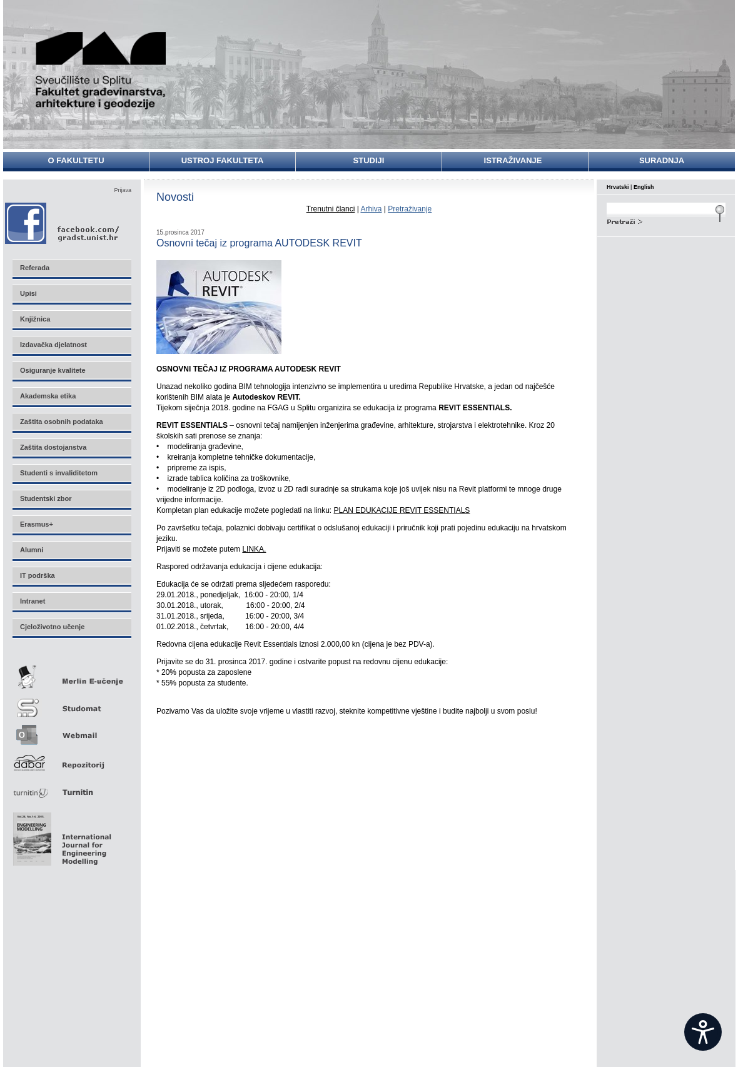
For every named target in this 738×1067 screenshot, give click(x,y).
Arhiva (371, 209)
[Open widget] (703, 1032)
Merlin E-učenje (71, 674)
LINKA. (254, 549)
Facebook (63, 223)
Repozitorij (71, 759)
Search (666, 220)
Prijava (122, 190)
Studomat (71, 703)
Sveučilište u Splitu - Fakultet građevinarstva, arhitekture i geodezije (101, 70)
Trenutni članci (330, 209)
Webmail (71, 731)
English (644, 187)
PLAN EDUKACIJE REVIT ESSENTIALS (402, 510)
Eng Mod (60, 835)
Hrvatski (618, 187)
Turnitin (71, 787)
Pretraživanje (410, 209)
